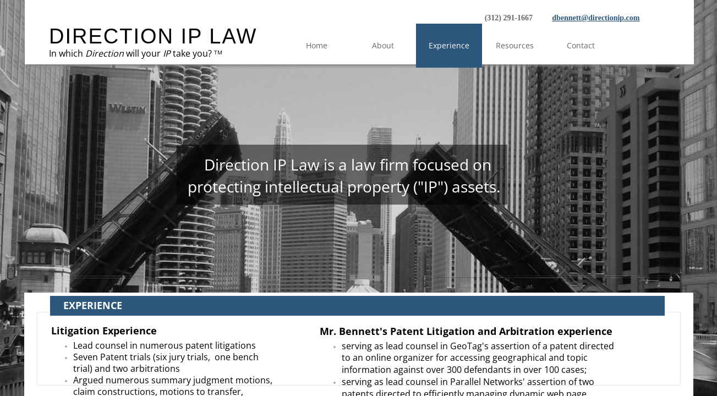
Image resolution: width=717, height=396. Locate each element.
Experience (449, 45)
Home (316, 45)
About (383, 45)
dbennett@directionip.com (595, 18)
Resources (515, 45)
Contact (581, 45)
